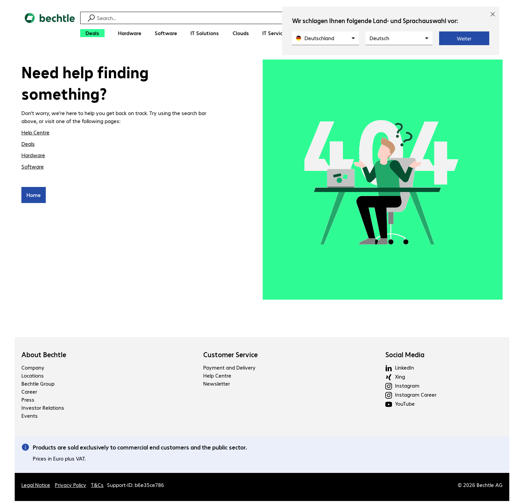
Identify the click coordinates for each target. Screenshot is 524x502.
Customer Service (230, 356)
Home (33, 195)
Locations (32, 376)
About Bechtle (43, 356)
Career (29, 392)
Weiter (464, 38)
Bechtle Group (37, 384)
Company (32, 368)
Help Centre (35, 133)
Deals (28, 144)
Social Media (404, 356)
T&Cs (97, 485)
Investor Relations (42, 408)
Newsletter (216, 384)
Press (27, 400)
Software (32, 167)
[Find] (266, 18)
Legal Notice (35, 485)
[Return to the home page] (50, 27)
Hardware (33, 156)
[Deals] (92, 33)
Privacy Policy (70, 485)
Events (29, 416)
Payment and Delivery (229, 368)
